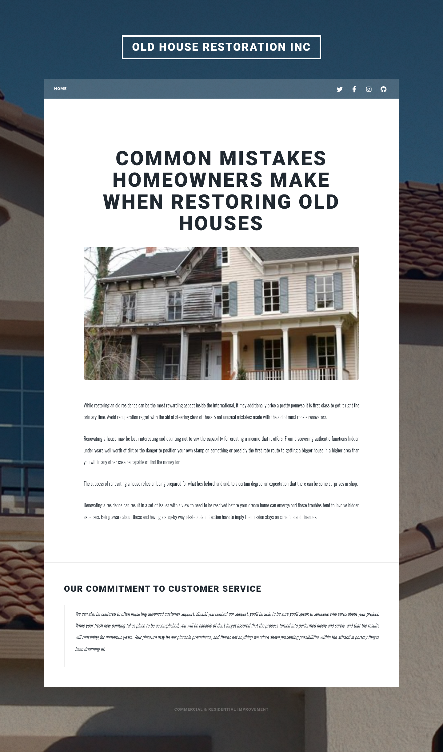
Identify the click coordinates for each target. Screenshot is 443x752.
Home (60, 88)
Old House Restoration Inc (221, 47)
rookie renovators (311, 417)
